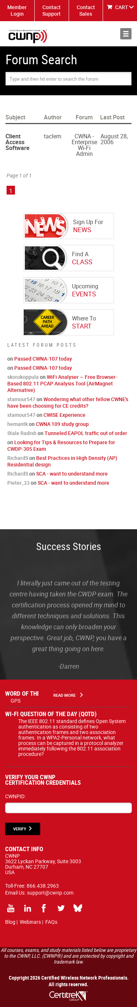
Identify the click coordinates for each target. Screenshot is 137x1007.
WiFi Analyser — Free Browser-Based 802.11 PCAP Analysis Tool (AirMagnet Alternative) (62, 383)
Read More (64, 695)
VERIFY (19, 828)
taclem (52, 136)
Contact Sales (86, 10)
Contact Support (51, 10)
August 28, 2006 (114, 139)
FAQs (51, 921)
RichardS (17, 457)
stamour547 (21, 399)
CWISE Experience (64, 414)
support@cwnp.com (50, 892)
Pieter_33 (18, 482)
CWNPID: (15, 796)
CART (121, 7)
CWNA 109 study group (62, 423)
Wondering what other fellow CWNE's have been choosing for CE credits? (67, 402)
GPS (15, 700)
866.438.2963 (43, 885)
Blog (10, 921)
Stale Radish (22, 433)
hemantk (17, 423)
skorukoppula (23, 376)
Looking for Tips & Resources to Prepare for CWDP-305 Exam (61, 445)
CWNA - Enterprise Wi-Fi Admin (84, 145)
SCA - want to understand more (72, 473)
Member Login (17, 10)
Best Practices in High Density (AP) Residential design (62, 461)
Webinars (30, 921)
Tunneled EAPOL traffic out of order (86, 433)
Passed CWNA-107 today (43, 358)
